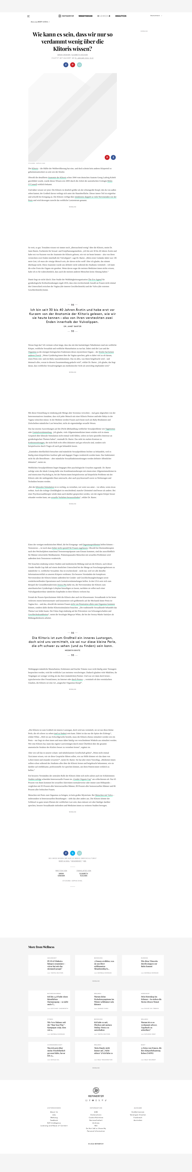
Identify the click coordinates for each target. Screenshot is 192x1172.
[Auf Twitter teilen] (72, 871)
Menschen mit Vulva (104, 813)
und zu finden (60, 752)
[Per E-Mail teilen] (79, 64)
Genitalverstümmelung (42, 450)
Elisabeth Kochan (80, 55)
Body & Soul (64, 879)
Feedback (54, 1138)
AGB (96, 1130)
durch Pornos (77, 697)
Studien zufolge (34, 797)
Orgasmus (32, 370)
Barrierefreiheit (96, 1138)
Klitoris (35, 187)
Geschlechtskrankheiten (38, 633)
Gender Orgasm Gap (82, 797)
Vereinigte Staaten (138, 1133)
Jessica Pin (61, 603)
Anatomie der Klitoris (57, 196)
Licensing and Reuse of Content (54, 1144)
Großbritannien (137, 1130)
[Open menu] (28, 15)
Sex (84, 879)
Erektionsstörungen (36, 461)
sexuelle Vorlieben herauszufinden (65, 516)
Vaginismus (110, 447)
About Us (54, 1130)
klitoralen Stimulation (45, 505)
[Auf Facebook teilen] (65, 64)
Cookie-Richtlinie (96, 1136)
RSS (96, 1144)
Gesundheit (76, 879)
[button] (151, 18)
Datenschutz (96, 1133)
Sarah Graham (63, 55)
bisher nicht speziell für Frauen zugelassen (70, 566)
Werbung (54, 1136)
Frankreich (138, 1136)
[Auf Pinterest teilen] (72, 64)
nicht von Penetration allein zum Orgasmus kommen (93, 622)
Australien (138, 1138)
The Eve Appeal (95, 298)
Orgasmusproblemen (91, 563)
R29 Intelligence (54, 1141)
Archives (95, 1141)
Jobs (54, 1133)
